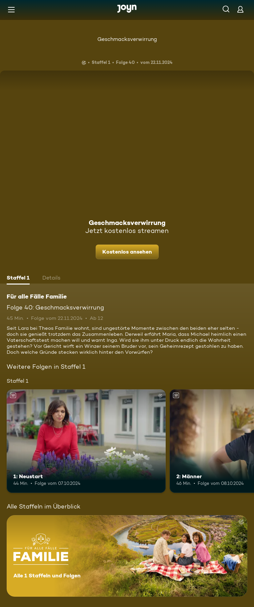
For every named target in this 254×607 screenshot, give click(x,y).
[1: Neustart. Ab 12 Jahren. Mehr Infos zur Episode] (86, 441)
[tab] (18, 279)
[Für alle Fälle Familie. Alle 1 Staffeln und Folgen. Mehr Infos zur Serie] (127, 556)
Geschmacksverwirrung (127, 39)
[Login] (240, 9)
